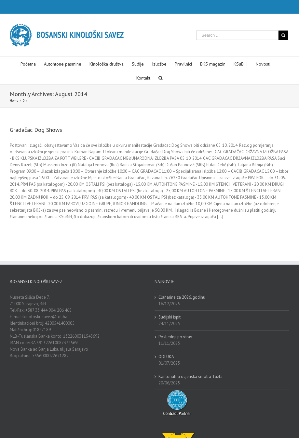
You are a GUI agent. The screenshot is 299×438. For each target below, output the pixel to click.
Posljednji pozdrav (175, 337)
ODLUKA (166, 356)
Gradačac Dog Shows (36, 129)
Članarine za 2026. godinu (181, 297)
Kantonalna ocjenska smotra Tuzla (190, 376)
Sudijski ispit (169, 317)
